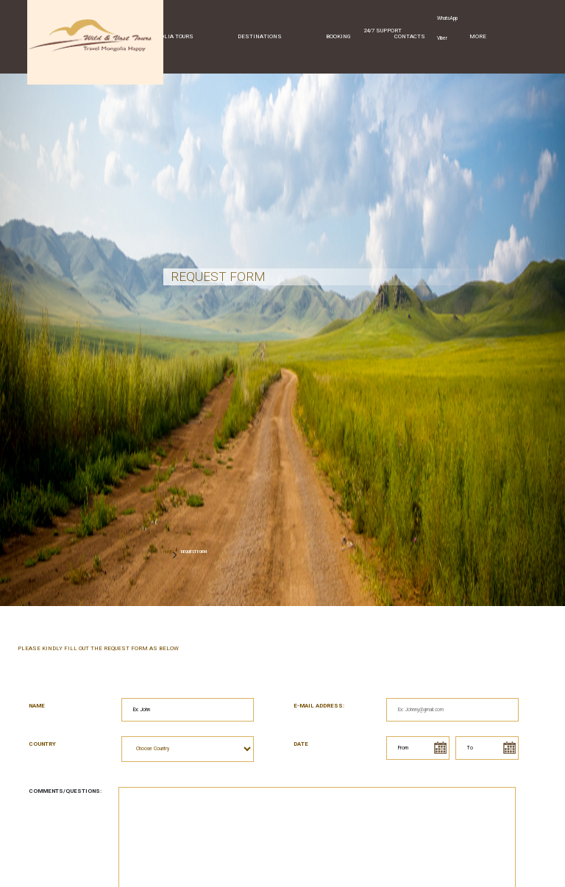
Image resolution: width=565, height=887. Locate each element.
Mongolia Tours (168, 36)
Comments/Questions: (65, 791)
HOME (168, 551)
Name (37, 705)
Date (301, 744)
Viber (442, 38)
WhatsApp (447, 18)
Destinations (260, 36)
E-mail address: (319, 705)
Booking (338, 36)
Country (42, 744)
